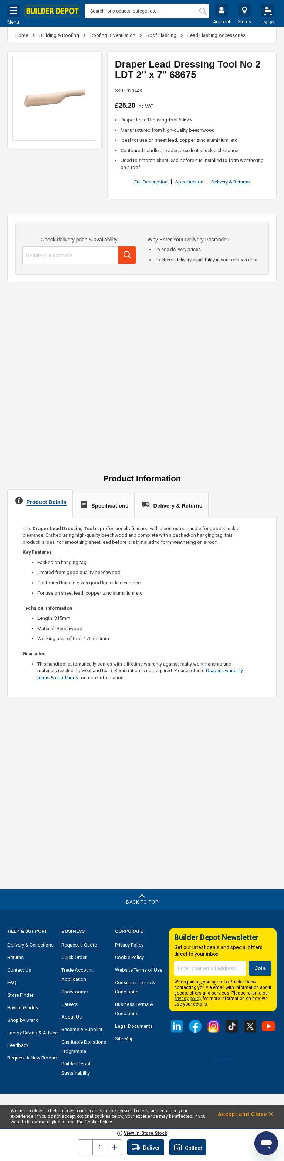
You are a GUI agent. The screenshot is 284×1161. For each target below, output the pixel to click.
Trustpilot (222, 1059)
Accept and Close (242, 1114)
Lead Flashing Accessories (216, 35)
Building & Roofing (59, 35)
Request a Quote (79, 945)
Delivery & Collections (30, 945)
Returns (15, 957)
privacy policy (188, 998)
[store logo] (52, 11)
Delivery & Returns (230, 181)
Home (22, 35)
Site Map (124, 1038)
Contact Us (19, 970)
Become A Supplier (81, 1029)
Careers (69, 1004)
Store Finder (20, 995)
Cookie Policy (129, 957)
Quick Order (74, 957)
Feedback (18, 1045)
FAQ (11, 982)
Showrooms (74, 992)
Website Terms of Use (138, 970)
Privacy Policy (129, 945)
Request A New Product (32, 1058)
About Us (71, 1017)
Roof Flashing (162, 35)
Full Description (151, 181)
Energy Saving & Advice (32, 1032)
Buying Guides (22, 1007)
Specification (189, 181)
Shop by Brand (23, 1020)
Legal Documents (134, 1026)
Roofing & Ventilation (113, 35)
